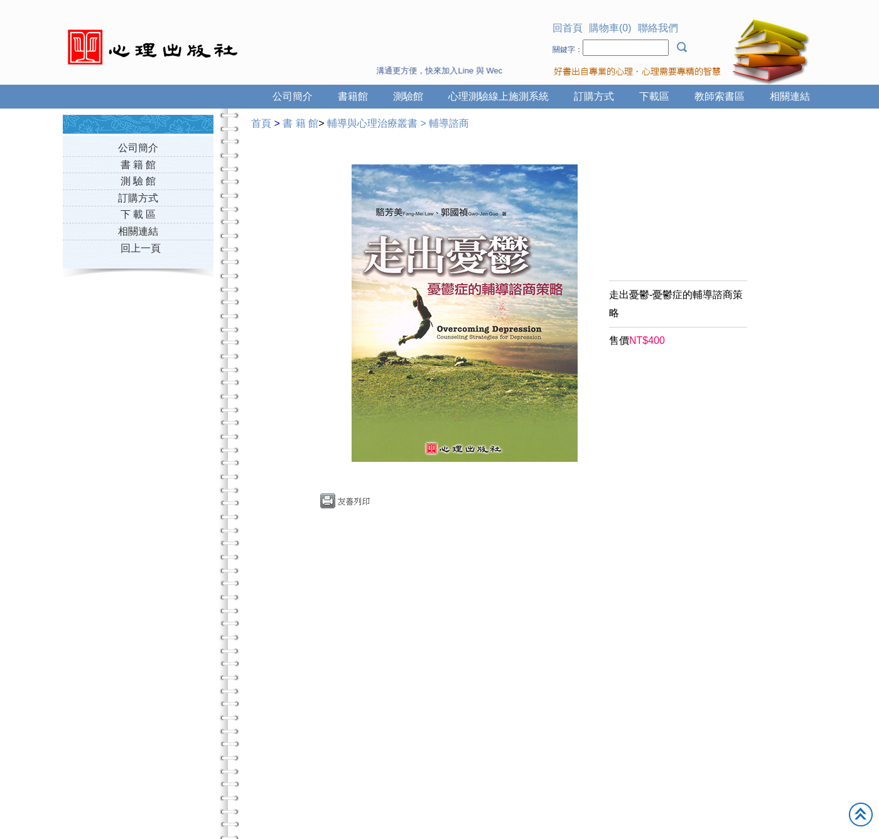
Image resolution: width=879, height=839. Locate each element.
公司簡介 (292, 96)
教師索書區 (719, 96)
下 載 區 (138, 214)
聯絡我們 (658, 28)
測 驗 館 (138, 181)
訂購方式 (594, 96)
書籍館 (353, 96)
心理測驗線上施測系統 (498, 96)
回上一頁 (141, 248)
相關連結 (790, 96)
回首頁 (568, 28)
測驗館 (408, 96)
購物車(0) (610, 28)
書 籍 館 (138, 164)
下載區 (654, 96)
